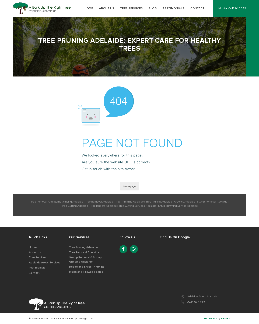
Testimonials (37, 267)
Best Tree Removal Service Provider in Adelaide (43, 8)
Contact (34, 272)
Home (33, 247)
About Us (35, 252)
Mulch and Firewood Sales (86, 272)
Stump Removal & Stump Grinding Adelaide (85, 259)
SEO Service (210, 318)
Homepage (129, 186)
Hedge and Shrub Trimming (86, 267)
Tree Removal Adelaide (84, 252)
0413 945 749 (237, 8)
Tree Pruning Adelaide (83, 247)
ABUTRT (225, 318)
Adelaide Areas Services (44, 262)
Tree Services (37, 257)
